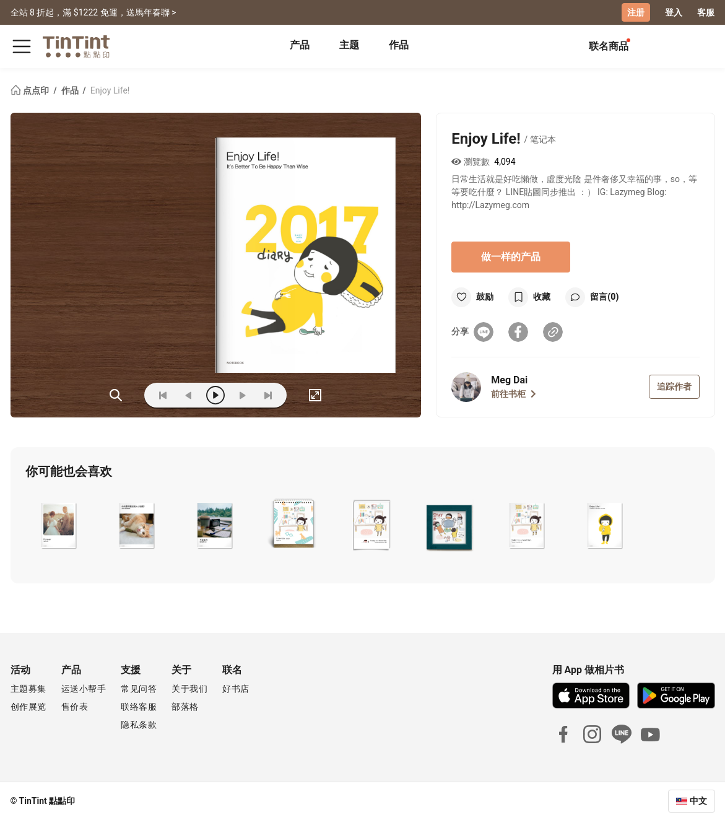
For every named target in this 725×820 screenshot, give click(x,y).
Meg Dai (509, 380)
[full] (315, 395)
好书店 (236, 689)
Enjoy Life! (110, 90)
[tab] (299, 46)
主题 (349, 45)
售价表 (75, 707)
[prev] (189, 395)
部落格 (185, 707)
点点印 (31, 90)
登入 (673, 12)
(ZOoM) (116, 395)
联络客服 (139, 707)
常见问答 (139, 689)
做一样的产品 (510, 257)
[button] (59, 524)
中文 (698, 801)
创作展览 (28, 707)
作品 (399, 45)
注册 (636, 12)
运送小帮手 (83, 689)
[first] (163, 395)
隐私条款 (139, 725)
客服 (705, 12)
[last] (268, 395)
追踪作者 (674, 386)
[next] (242, 395)
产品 (300, 45)
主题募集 (28, 689)
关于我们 (189, 689)
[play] (215, 395)
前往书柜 (513, 394)
